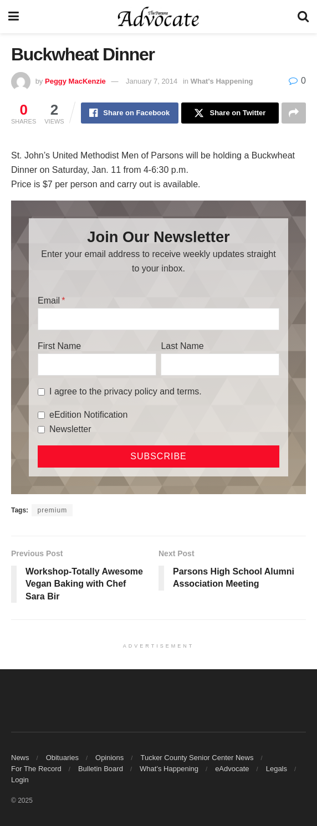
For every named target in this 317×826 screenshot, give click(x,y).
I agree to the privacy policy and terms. (125, 391)
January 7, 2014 (151, 81)
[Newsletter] (41, 429)
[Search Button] (303, 16)
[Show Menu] (13, 16)
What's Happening (222, 81)
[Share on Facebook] (129, 113)
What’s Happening (169, 769)
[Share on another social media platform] (294, 113)
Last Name (182, 346)
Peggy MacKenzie (75, 81)
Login (20, 780)
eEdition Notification (88, 414)
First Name (59, 346)
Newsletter (70, 429)
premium (52, 510)
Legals (276, 769)
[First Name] (97, 364)
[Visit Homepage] (158, 17)
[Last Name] (220, 364)
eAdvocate (232, 769)
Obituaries (62, 757)
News (20, 757)
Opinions (109, 757)
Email (49, 300)
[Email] (158, 319)
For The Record (36, 769)
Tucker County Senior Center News (196, 757)
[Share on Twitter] (230, 113)
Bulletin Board (100, 769)
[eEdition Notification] (41, 415)
